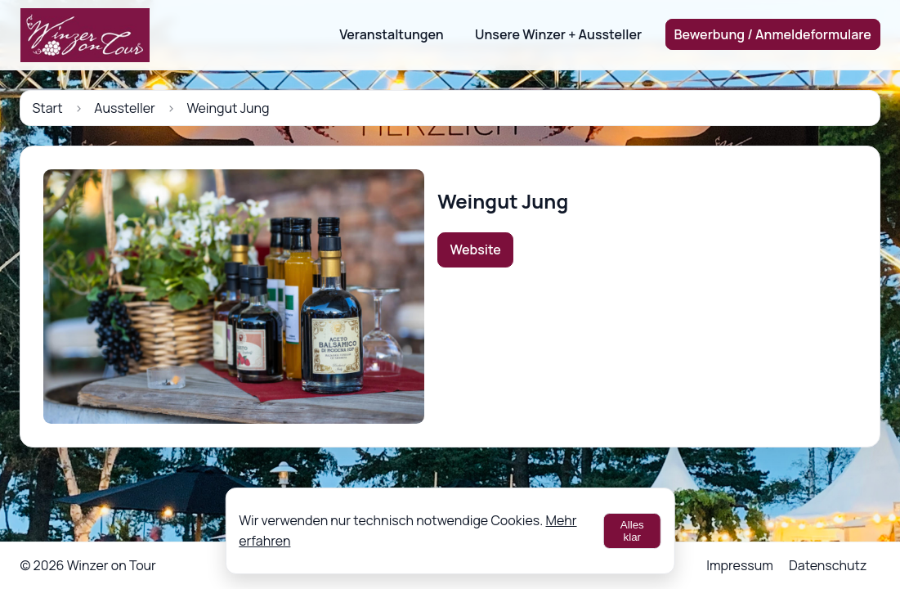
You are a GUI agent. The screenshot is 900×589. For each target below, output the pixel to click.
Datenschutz (827, 565)
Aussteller (124, 108)
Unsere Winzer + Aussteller (558, 34)
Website (475, 250)
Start (47, 108)
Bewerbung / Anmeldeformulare (772, 34)
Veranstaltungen (391, 34)
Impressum (739, 565)
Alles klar (632, 531)
